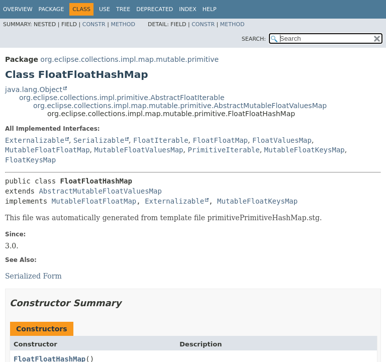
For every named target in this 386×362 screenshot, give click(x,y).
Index (187, 9)
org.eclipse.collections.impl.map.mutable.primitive (129, 59)
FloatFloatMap (220, 140)
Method (123, 24)
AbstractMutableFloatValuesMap (100, 191)
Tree (123, 9)
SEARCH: (254, 39)
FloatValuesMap (282, 140)
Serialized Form (33, 276)
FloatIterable (160, 140)
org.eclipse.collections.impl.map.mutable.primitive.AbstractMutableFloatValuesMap (180, 106)
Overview (18, 9)
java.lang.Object (33, 89)
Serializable (98, 140)
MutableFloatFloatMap (47, 150)
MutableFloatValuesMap (138, 150)
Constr (94, 24)
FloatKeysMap (30, 160)
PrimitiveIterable (223, 150)
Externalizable (34, 140)
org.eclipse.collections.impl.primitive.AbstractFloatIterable (122, 98)
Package (51, 9)
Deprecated (154, 9)
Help (210, 9)
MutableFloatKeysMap (304, 150)
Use (104, 9)
